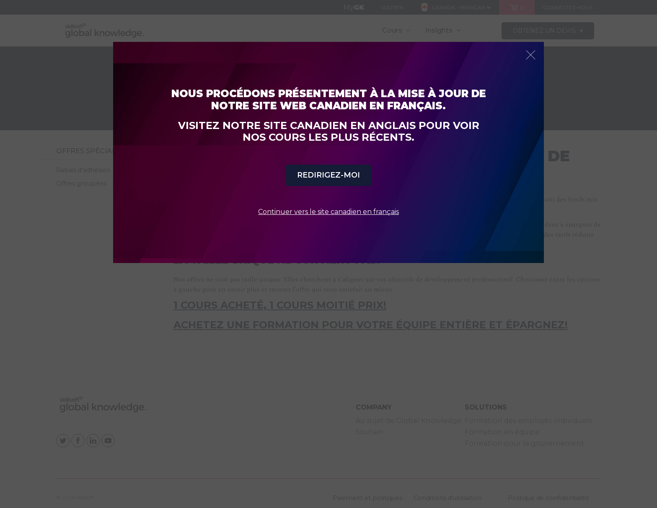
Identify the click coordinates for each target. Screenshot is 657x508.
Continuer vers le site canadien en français (328, 212)
